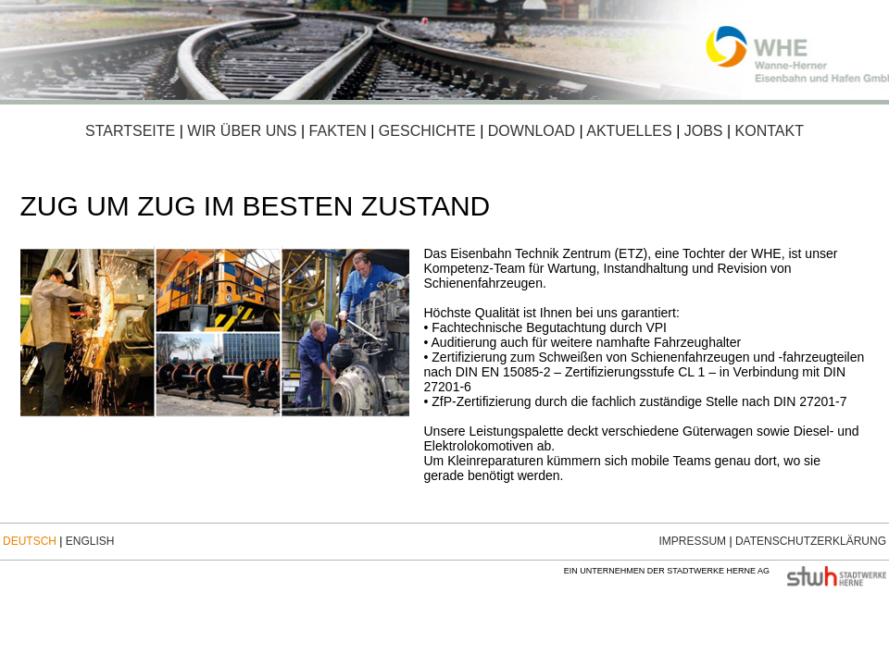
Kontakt (769, 131)
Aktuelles (628, 131)
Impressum (692, 541)
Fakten (336, 131)
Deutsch (29, 541)
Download (531, 131)
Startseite (130, 131)
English (90, 541)
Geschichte (427, 131)
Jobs (703, 131)
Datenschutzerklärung (810, 541)
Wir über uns (241, 131)
